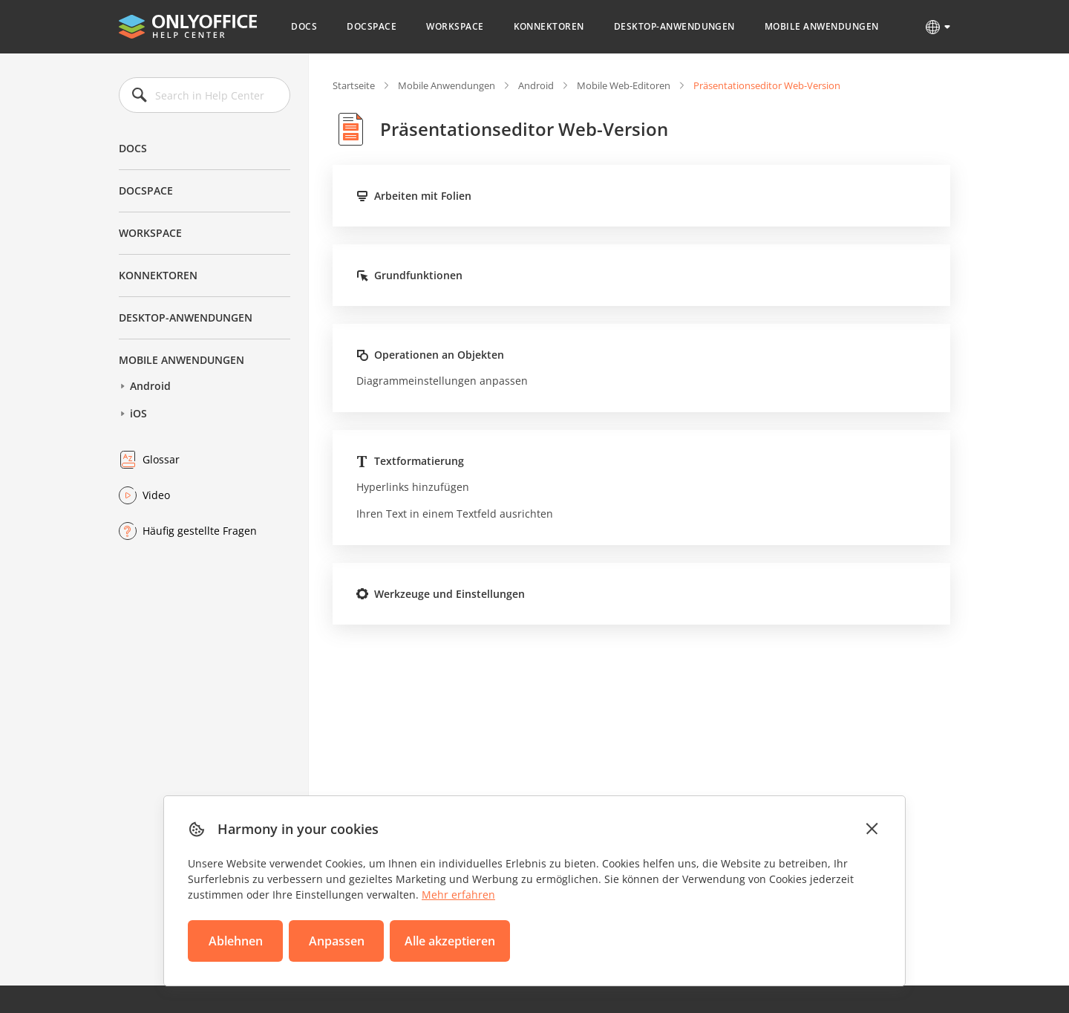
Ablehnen (236, 941)
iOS (138, 413)
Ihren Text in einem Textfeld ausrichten (454, 513)
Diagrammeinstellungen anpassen (442, 381)
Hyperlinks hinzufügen (412, 487)
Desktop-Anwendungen (674, 26)
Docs (304, 26)
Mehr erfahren (458, 894)
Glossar (161, 459)
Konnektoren (549, 26)
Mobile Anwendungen (822, 26)
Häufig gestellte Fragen (200, 531)
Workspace (454, 26)
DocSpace (371, 26)
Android (150, 386)
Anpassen (336, 941)
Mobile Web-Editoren (623, 85)
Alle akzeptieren (450, 941)
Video (156, 495)
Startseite (354, 85)
